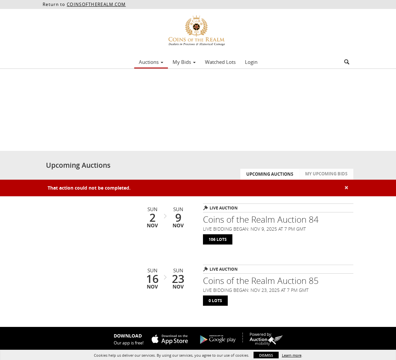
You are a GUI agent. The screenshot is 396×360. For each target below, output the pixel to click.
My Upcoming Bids (326, 174)
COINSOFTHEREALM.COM (96, 4)
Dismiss (266, 355)
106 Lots (218, 239)
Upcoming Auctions (269, 174)
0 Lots (215, 300)
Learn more (291, 355)
